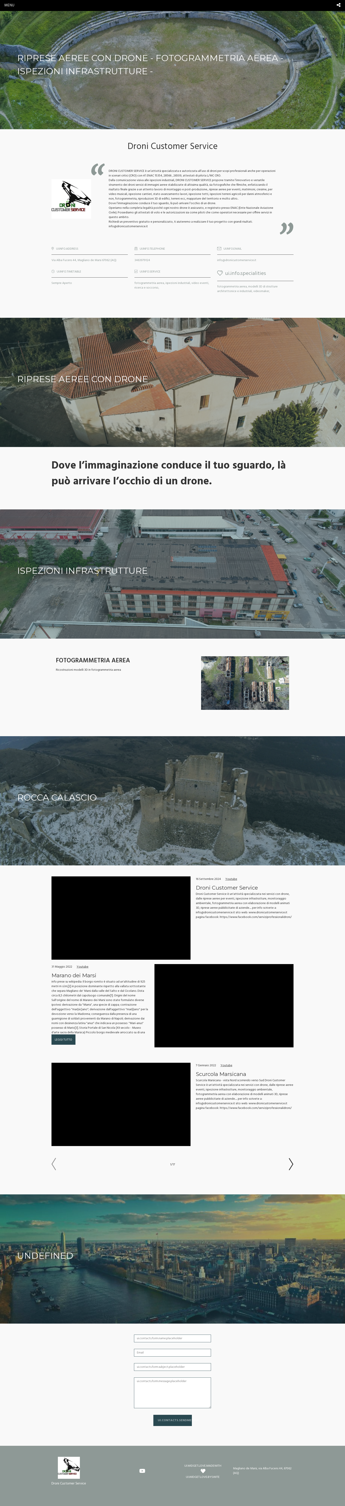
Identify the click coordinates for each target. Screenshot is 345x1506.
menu (9, 5)
